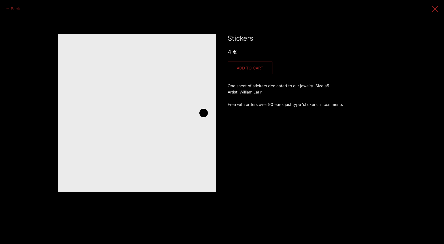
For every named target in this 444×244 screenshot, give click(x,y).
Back (15, 8)
